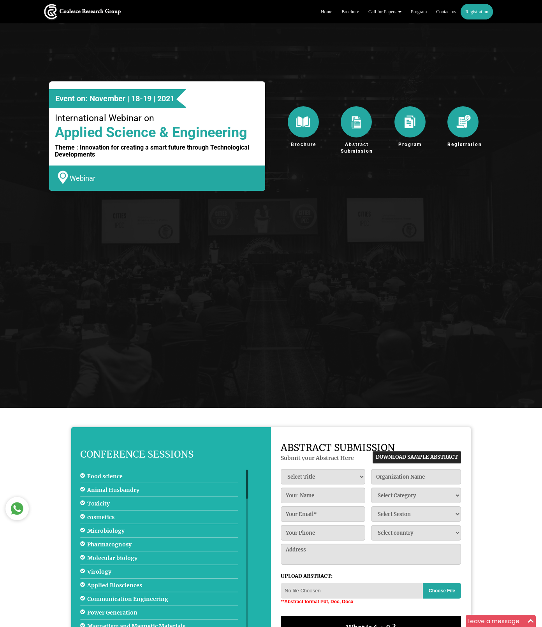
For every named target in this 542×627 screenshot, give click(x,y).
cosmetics (100, 516)
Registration (476, 11)
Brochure (350, 11)
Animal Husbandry (113, 489)
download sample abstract (417, 457)
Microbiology (106, 530)
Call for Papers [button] (384, 11)
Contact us (446, 11)
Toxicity (98, 503)
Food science (105, 475)
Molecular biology (112, 557)
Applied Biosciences (114, 584)
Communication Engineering (127, 598)
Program (419, 11)
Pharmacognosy (109, 544)
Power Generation (112, 612)
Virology (99, 571)
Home (326, 11)
